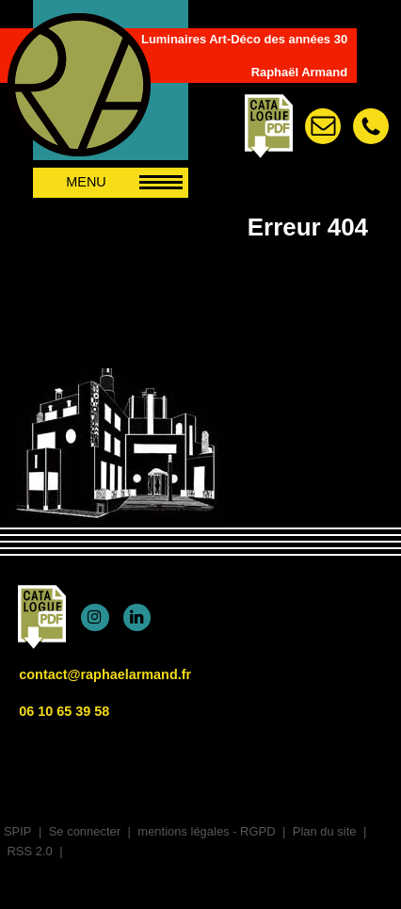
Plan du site (325, 831)
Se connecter (84, 831)
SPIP (18, 831)
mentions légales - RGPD (206, 831)
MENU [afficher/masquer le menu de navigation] (124, 181)
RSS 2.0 (28, 851)
